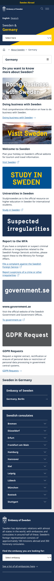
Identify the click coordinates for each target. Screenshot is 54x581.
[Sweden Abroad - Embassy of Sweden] (14, 9)
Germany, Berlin (15, 398)
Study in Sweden (11, 209)
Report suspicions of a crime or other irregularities (22, 274)
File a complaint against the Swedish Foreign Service (21, 265)
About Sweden (18, 49)
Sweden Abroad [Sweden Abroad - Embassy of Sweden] (27, 2)
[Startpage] (4, 49)
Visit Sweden (9, 162)
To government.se (11, 319)
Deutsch (14, 18)
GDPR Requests (10, 370)
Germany (11, 59)
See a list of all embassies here (18, 566)
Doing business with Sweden (17, 117)
